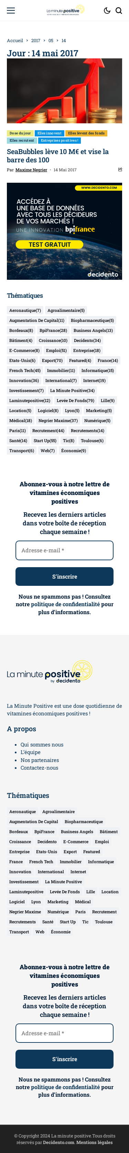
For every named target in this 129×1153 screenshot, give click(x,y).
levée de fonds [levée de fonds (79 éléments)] (75, 400)
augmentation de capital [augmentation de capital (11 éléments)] (36, 320)
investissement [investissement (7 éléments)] (26, 390)
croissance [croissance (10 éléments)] (53, 340)
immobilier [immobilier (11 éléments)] (61, 370)
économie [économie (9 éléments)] (73, 450)
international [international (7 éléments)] (61, 380)
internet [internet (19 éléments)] (94, 380)
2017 (35, 40)
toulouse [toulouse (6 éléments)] (92, 440)
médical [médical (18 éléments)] (20, 420)
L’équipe (31, 752)
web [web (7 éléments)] (48, 450)
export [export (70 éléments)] (52, 360)
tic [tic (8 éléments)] (68, 440)
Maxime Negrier (31, 169)
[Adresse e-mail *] (64, 550)
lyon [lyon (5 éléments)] (72, 410)
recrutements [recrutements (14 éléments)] (87, 430)
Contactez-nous (39, 767)
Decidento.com (58, 1142)
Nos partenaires (40, 759)
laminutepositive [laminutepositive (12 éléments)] (29, 400)
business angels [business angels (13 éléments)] (93, 330)
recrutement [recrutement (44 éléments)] (48, 430)
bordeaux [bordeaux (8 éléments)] (21, 330)
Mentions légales (94, 1142)
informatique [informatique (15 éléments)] (98, 370)
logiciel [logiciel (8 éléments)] (48, 410)
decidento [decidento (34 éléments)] (87, 340)
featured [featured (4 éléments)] (80, 360)
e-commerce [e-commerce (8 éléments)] (24, 350)
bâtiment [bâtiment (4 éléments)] (20, 340)
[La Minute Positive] (64, 10)
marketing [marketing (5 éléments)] (99, 410)
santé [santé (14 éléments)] (18, 440)
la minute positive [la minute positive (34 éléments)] (72, 390)
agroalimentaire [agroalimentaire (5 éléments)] (66, 310)
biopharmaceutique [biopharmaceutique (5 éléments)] (92, 320)
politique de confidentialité (65, 604)
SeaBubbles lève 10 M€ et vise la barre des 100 (58, 155)
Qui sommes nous (42, 744)
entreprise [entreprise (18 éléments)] (86, 350)
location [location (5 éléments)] (20, 410)
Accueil (15, 40)
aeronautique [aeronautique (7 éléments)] (25, 310)
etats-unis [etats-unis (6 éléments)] (22, 360)
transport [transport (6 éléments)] (21, 450)
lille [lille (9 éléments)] (108, 400)
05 (51, 40)
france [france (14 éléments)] (108, 360)
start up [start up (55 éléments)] (45, 440)
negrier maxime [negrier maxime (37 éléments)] (58, 420)
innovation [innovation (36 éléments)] (24, 380)
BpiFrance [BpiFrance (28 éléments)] (53, 330)
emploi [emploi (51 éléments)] (56, 350)
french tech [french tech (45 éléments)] (25, 370)
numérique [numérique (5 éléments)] (97, 420)
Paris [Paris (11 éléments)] (17, 430)
